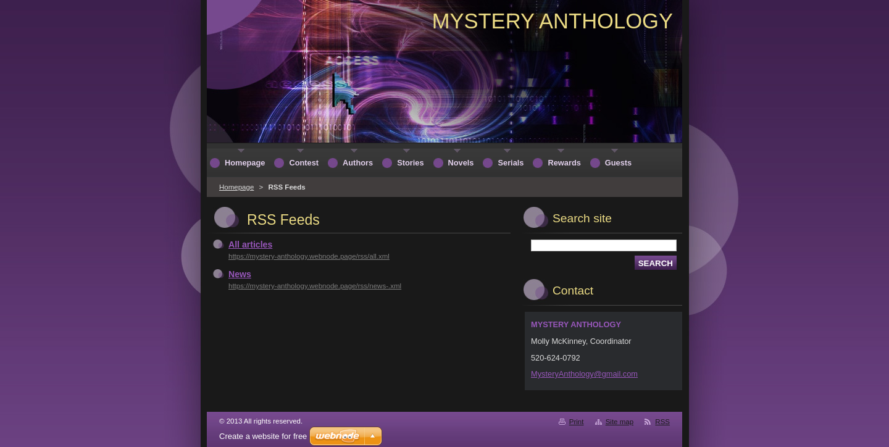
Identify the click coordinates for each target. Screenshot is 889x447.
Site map (619, 421)
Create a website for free (263, 436)
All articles (250, 244)
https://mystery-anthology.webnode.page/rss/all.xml (309, 256)
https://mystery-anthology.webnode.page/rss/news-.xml (314, 286)
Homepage (236, 187)
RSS (662, 421)
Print (576, 421)
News (239, 274)
